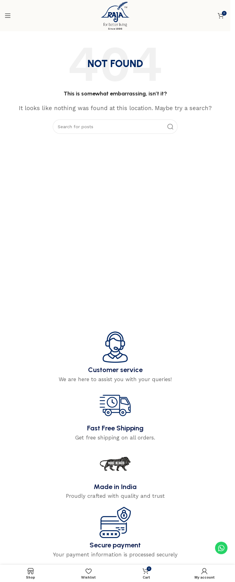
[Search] (115, 126)
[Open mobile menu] (8, 15)
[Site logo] (115, 15)
